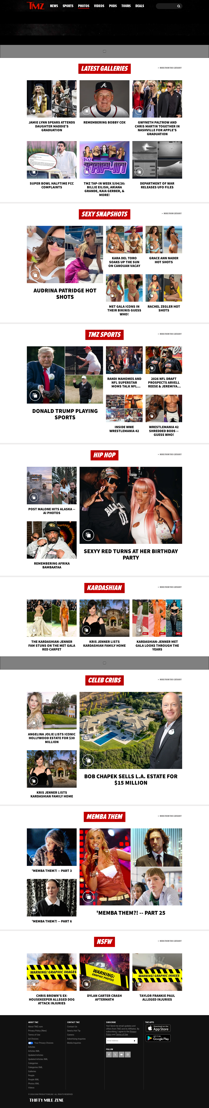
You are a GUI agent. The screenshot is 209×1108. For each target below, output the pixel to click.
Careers (70, 1035)
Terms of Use (34, 1035)
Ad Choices (33, 1039)
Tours (148, 29)
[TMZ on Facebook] (29, 5)
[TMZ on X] (33, 5)
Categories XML (35, 1067)
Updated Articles (35, 1055)
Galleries (32, 1071)
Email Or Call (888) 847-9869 (60, 18)
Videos (105, 29)
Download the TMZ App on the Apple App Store (158, 1028)
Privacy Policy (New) (37, 1031)
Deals (169, 29)
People (31, 1075)
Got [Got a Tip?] (36, 18)
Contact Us (72, 1026)
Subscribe (135, 1041)
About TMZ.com (35, 1026)
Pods (127, 29)
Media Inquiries (74, 1043)
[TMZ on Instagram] (43, 5)
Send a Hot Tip (73, 1031)
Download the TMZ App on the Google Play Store (158, 1038)
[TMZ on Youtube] (38, 5)
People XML (33, 1079)
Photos (80, 29)
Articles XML (34, 1051)
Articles (31, 1047)
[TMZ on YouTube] (121, 1054)
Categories (33, 1063)
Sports (56, 29)
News (33, 29)
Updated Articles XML (38, 1059)
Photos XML (33, 1083)
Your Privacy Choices (40, 1043)
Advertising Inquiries (76, 1039)
